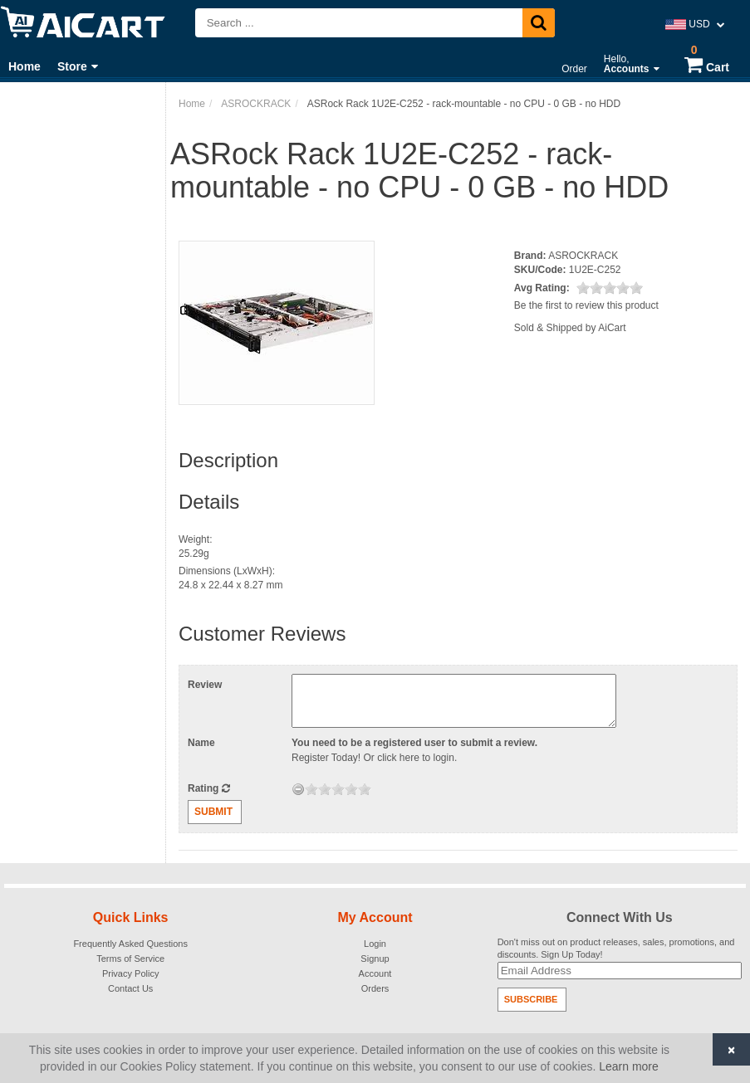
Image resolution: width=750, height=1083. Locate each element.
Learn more (629, 1066)
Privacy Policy (130, 973)
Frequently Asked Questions (130, 944)
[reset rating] (298, 789)
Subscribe (531, 999)
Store (77, 66)
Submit (213, 811)
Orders (375, 988)
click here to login (415, 757)
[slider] (609, 288)
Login (375, 944)
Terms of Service (130, 958)
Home (24, 66)
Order (574, 69)
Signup (374, 958)
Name (201, 743)
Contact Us (130, 988)
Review (205, 684)
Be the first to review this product (586, 305)
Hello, (631, 64)
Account (375, 973)
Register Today (325, 757)
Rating (209, 788)
